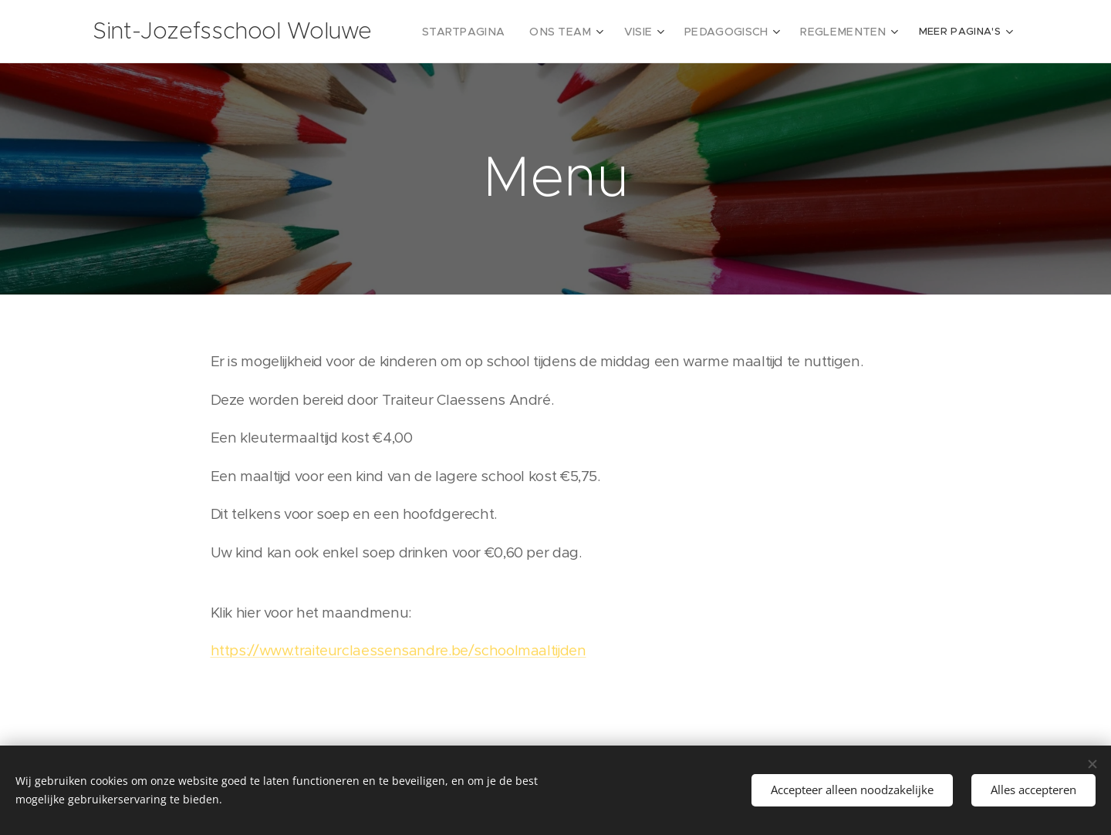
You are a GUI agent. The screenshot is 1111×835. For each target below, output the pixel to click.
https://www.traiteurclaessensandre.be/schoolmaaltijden (398, 650)
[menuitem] (495, 31)
